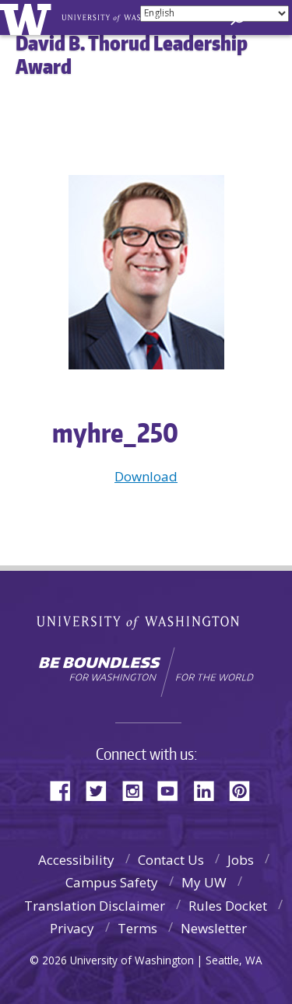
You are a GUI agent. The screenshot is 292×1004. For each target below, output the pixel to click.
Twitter (102, 789)
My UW (204, 882)
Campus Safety (111, 882)
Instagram (137, 789)
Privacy (72, 928)
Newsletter (214, 928)
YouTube (173, 789)
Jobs (240, 860)
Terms (137, 928)
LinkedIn (209, 789)
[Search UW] (238, 18)
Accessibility (76, 860)
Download (146, 476)
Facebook (66, 789)
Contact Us (171, 860)
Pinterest (245, 789)
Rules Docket (227, 906)
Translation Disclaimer (94, 906)
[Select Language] (214, 13)
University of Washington (146, 621)
